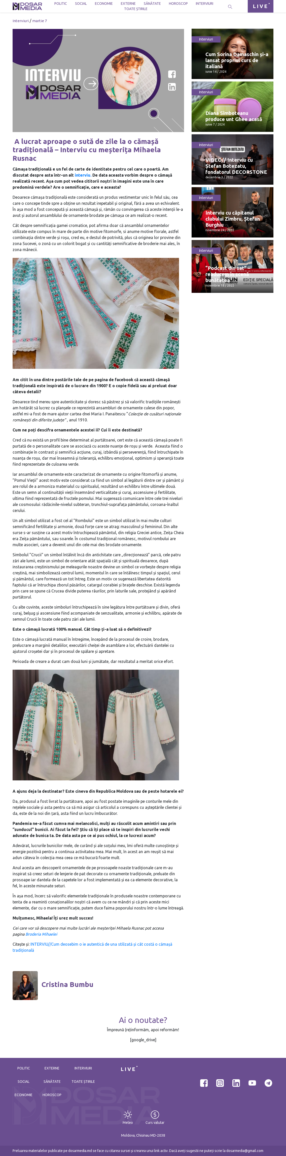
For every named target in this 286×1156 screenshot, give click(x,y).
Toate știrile (136, 9)
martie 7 (39, 21)
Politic (60, 4)
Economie (104, 4)
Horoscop (178, 4)
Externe (128, 4)
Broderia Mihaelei (40, 934)
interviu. (83, 175)
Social (81, 4)
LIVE (260, 6)
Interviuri (204, 4)
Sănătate (152, 4)
